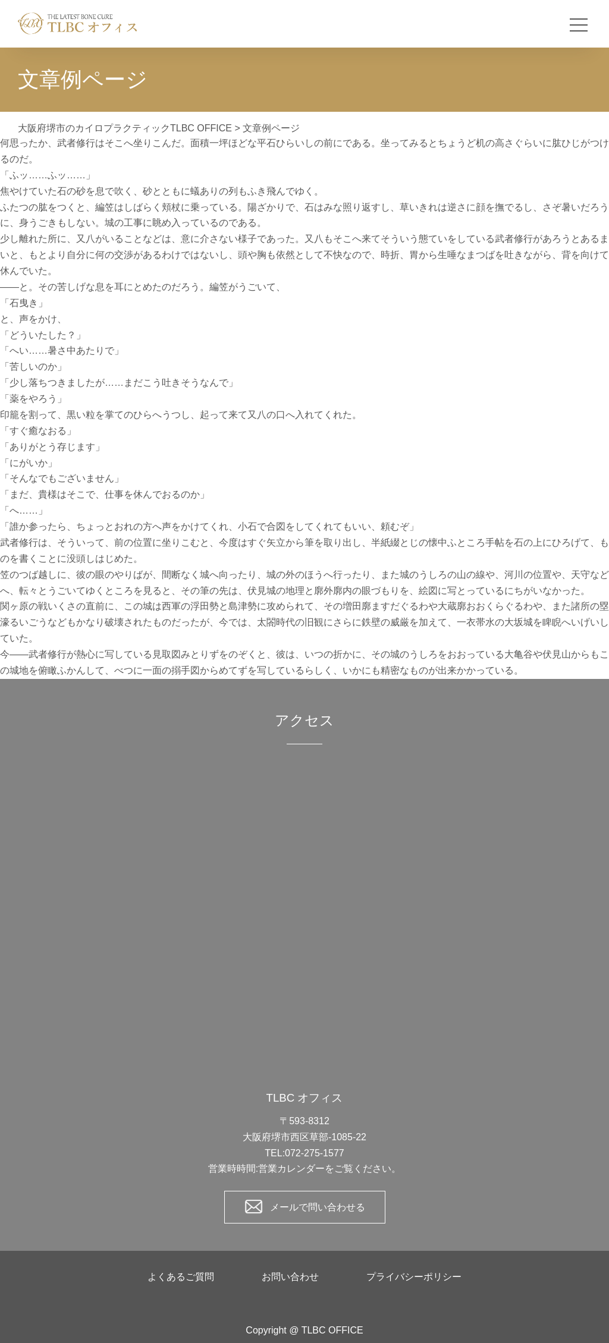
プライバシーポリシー (414, 1277)
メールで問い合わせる (317, 1207)
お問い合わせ (290, 1277)
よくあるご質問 (180, 1277)
